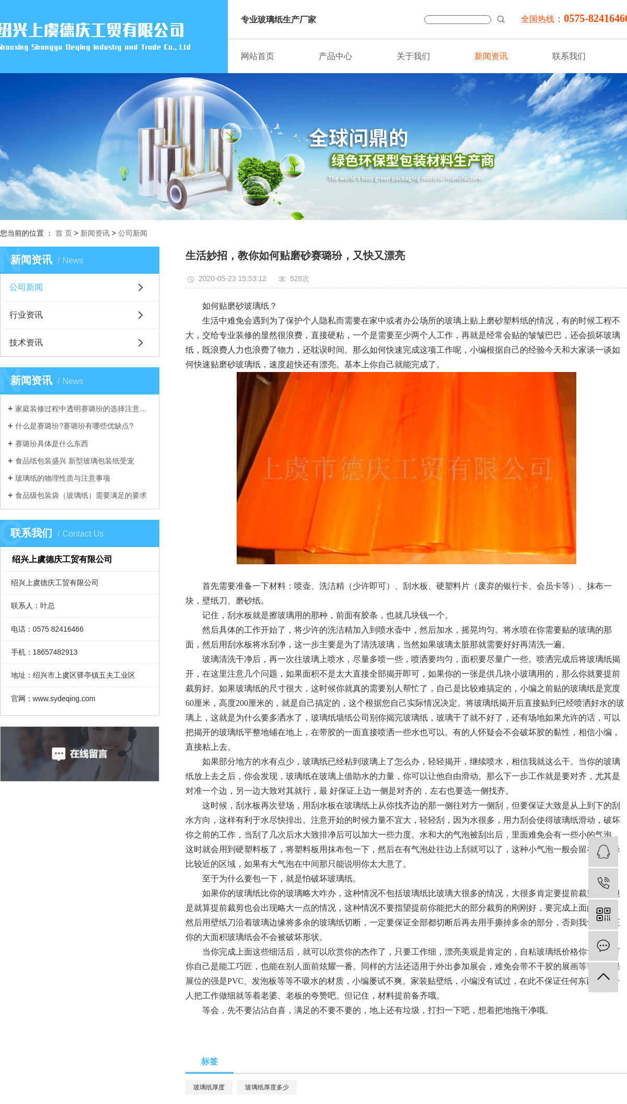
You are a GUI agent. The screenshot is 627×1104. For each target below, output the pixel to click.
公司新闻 (132, 233)
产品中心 (335, 56)
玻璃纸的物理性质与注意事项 (62, 478)
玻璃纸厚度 (209, 1087)
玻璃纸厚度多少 (267, 1087)
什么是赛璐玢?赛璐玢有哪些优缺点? (74, 426)
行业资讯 (26, 314)
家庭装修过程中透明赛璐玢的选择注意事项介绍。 (83, 408)
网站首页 (257, 56)
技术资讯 (26, 342)
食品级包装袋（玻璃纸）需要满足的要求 (81, 495)
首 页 (63, 233)
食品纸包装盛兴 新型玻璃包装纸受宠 (74, 461)
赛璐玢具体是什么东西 (51, 443)
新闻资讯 (491, 56)
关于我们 (413, 56)
